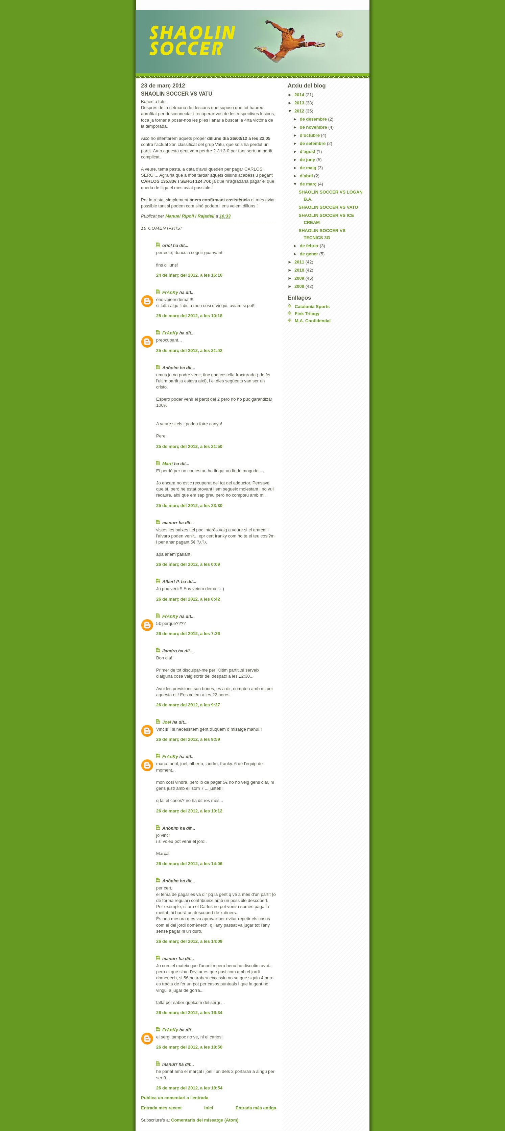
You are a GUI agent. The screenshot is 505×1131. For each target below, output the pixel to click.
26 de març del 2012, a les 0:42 (188, 599)
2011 (300, 262)
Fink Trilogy (307, 313)
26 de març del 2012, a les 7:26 (188, 633)
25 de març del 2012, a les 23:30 (189, 505)
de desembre (314, 119)
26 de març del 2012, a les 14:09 (189, 941)
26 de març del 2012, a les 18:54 (189, 1087)
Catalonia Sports (312, 306)
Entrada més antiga (256, 1107)
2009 (300, 278)
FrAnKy (170, 292)
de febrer (310, 245)
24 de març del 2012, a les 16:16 (189, 275)
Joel (166, 722)
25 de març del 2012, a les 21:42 (189, 350)
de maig (309, 167)
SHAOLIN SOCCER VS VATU (328, 207)
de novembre (314, 127)
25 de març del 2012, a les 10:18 (189, 315)
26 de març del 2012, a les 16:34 (189, 1012)
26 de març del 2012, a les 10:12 (189, 810)
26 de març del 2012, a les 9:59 (188, 739)
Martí (167, 463)
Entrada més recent (161, 1107)
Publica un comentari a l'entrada (175, 1097)
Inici (208, 1107)
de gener (309, 253)
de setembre (313, 143)
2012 (300, 111)
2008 (300, 286)
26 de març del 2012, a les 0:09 (188, 564)
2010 (300, 270)
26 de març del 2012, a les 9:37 (188, 704)
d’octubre (310, 135)
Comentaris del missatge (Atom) (204, 1120)
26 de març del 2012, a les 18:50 (189, 1047)
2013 (300, 102)
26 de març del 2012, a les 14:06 (189, 863)
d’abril (307, 175)
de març (309, 183)
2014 (300, 94)
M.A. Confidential (313, 320)
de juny (308, 159)
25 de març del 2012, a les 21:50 (189, 446)
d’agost (308, 151)
